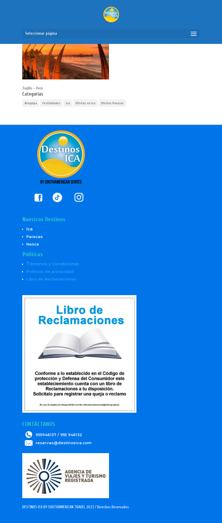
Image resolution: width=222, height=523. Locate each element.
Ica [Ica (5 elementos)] (68, 103)
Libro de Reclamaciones (51, 279)
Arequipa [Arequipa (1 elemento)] (31, 103)
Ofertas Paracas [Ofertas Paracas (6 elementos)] (112, 103)
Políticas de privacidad (50, 271)
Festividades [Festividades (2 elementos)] (51, 103)
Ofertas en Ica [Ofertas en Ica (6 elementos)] (85, 103)
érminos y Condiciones (52, 264)
